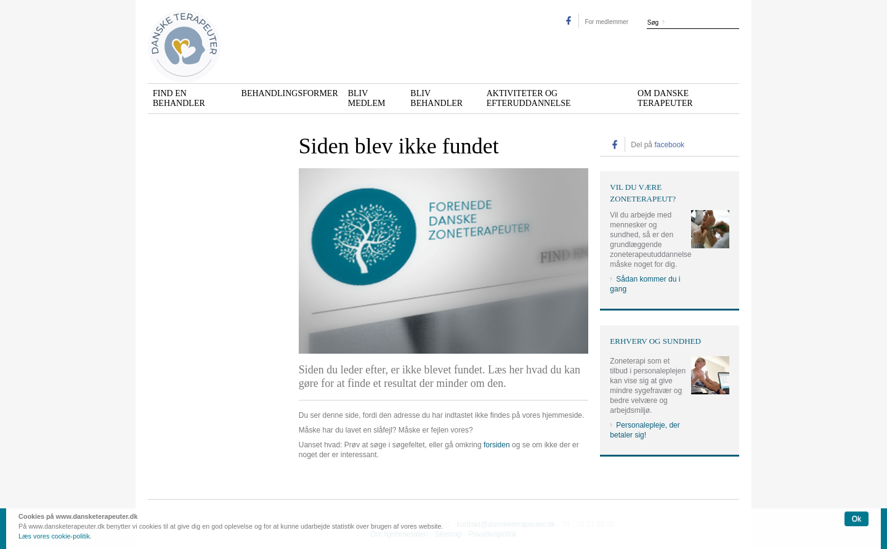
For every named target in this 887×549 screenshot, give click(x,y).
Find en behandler (179, 98)
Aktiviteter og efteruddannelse (529, 98)
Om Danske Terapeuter (665, 98)
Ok (856, 518)
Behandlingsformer (289, 93)
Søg (652, 22)
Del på (657, 144)
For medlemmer (606, 21)
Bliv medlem (367, 98)
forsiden (497, 445)
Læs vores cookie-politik (54, 536)
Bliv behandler (436, 98)
